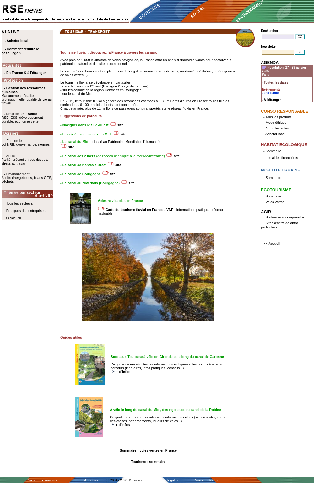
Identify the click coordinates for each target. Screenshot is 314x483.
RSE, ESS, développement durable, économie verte (22, 119)
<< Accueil (13, 218)
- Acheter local (16, 41)
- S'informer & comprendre (283, 217)
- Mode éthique (274, 122)
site (120, 125)
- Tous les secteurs (18, 203)
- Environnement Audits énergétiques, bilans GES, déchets (27, 177)
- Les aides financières (280, 158)
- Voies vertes (273, 202)
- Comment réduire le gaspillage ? (20, 51)
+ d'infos (123, 372)
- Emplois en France (20, 114)
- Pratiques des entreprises (24, 211)
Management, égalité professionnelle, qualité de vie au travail (27, 95)
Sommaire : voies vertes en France (148, 450)
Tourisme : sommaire (148, 462)
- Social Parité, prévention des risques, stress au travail (25, 159)
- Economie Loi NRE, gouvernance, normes (26, 142)
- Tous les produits (277, 117)
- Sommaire (272, 151)
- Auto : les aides (276, 128)
